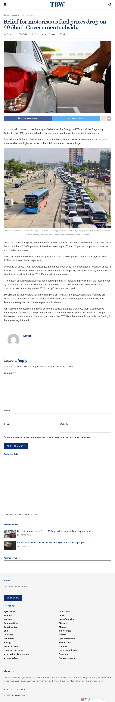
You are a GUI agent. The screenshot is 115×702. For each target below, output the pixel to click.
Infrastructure (11, 658)
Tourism (63, 654)
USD (21, 514)
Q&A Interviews (67, 638)
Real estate (65, 642)
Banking (8, 619)
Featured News (12, 646)
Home (6, 15)
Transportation (67, 658)
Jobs (61, 615)
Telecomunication (68, 650)
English (87, 699)
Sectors (15, 15)
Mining (62, 627)
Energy (52, 34)
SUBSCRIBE (13, 598)
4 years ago (24, 535)
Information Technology (16, 654)
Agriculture (10, 611)
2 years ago (24, 546)
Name (8, 410)
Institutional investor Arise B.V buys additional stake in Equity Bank (54, 531)
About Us (8, 689)
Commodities (27, 15)
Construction (11, 627)
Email (8, 424)
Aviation (8, 615)
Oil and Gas (65, 631)
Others (62, 634)
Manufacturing (66, 619)
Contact (21, 689)
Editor (9, 34)
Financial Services (13, 650)
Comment (10, 372)
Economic (9, 638)
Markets (63, 623)
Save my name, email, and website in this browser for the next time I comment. (49, 437)
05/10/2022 (24, 34)
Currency (8, 634)
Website (64, 424)
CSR (6, 631)
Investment (65, 611)
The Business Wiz (19, 695)
